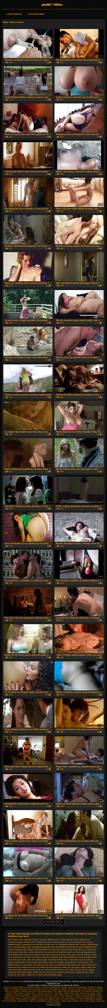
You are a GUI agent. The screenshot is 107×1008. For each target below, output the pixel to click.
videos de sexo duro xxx (33, 970)
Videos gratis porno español (26, 999)
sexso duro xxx (71, 962)
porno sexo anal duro (57, 952)
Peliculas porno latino (29, 991)
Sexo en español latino (71, 991)
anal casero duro (15, 939)
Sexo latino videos (26, 989)
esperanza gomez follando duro (21, 942)
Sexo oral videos (54, 1001)
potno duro (40, 955)
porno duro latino (20, 952)
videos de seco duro (30, 967)
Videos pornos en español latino (24, 993)
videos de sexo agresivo (50, 967)
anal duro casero (31, 939)
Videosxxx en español (59, 987)
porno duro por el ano (38, 952)
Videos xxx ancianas (12, 991)
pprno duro (51, 955)
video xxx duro (14, 967)
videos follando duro (52, 975)
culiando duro (84, 939)
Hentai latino (58, 993)
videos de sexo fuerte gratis (20, 972)
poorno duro (67, 949)
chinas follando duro (68, 939)
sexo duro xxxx (75, 960)
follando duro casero (84, 942)
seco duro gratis (84, 955)
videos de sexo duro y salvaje (81, 970)
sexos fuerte (32, 962)
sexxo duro (83, 962)
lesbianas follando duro (69, 944)
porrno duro (30, 955)
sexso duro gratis (56, 962)
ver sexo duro (26, 965)
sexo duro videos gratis (37, 960)
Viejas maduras (37, 995)
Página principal (14, 14)
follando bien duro (44, 942)
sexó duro (36, 957)
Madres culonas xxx (42, 989)
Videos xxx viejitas (11, 987)
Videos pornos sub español (85, 995)
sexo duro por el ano (17, 960)
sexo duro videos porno (58, 960)
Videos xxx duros (53, 4)
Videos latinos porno (67, 995)
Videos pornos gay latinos (30, 997)
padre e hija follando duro (39, 949)
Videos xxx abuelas (42, 987)
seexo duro (18, 957)
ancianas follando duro (49, 939)
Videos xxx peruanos (88, 993)
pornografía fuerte (16, 955)
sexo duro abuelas (50, 957)
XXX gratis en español (58, 989)
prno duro (61, 955)
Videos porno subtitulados (77, 987)
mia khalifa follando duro (65, 947)
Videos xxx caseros (95, 987)
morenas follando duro (87, 947)
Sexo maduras (86, 991)
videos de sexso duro (66, 972)
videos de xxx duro (35, 975)
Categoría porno (36, 14)
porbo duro (78, 949)
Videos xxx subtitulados (38, 1001)
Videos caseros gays (71, 993)
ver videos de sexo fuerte (66, 965)
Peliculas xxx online (45, 993)
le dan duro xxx (51, 944)
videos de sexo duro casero (74, 967)
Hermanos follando (9, 1001)
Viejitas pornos (22, 1001)
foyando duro (27, 944)
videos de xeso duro (85, 972)
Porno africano (55, 1003)
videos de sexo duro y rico (56, 970)
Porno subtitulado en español (91, 999)
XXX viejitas (57, 991)
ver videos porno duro (87, 965)
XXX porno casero (75, 989)
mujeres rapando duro (17, 949)
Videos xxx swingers (11, 989)
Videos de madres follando (85, 997)
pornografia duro (88, 952)
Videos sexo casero (51, 995)
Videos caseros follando (70, 1001)
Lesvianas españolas (22, 995)
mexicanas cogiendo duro (43, 947)
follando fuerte (14, 944)
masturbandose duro (22, 947)
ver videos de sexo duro (43, 965)
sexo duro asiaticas (67, 957)
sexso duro (43, 962)
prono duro (71, 955)
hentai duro (39, 944)
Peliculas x (70, 997)
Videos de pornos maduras (93, 989)
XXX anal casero (59, 997)
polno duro (55, 949)
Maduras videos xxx (56, 999)
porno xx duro (74, 952)
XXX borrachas (46, 997)
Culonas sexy (43, 999)
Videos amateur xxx (71, 999)
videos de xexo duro (16, 975)
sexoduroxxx (19, 962)
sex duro (27, 957)
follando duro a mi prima (63, 942)
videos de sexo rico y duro (44, 972)
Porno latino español (88, 1001)
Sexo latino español (45, 991)
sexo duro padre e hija (86, 957)
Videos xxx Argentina (26, 987)
